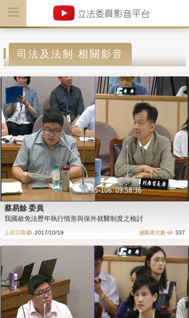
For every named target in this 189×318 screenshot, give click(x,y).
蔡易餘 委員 (24, 208)
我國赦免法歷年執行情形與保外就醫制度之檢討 (73, 218)
